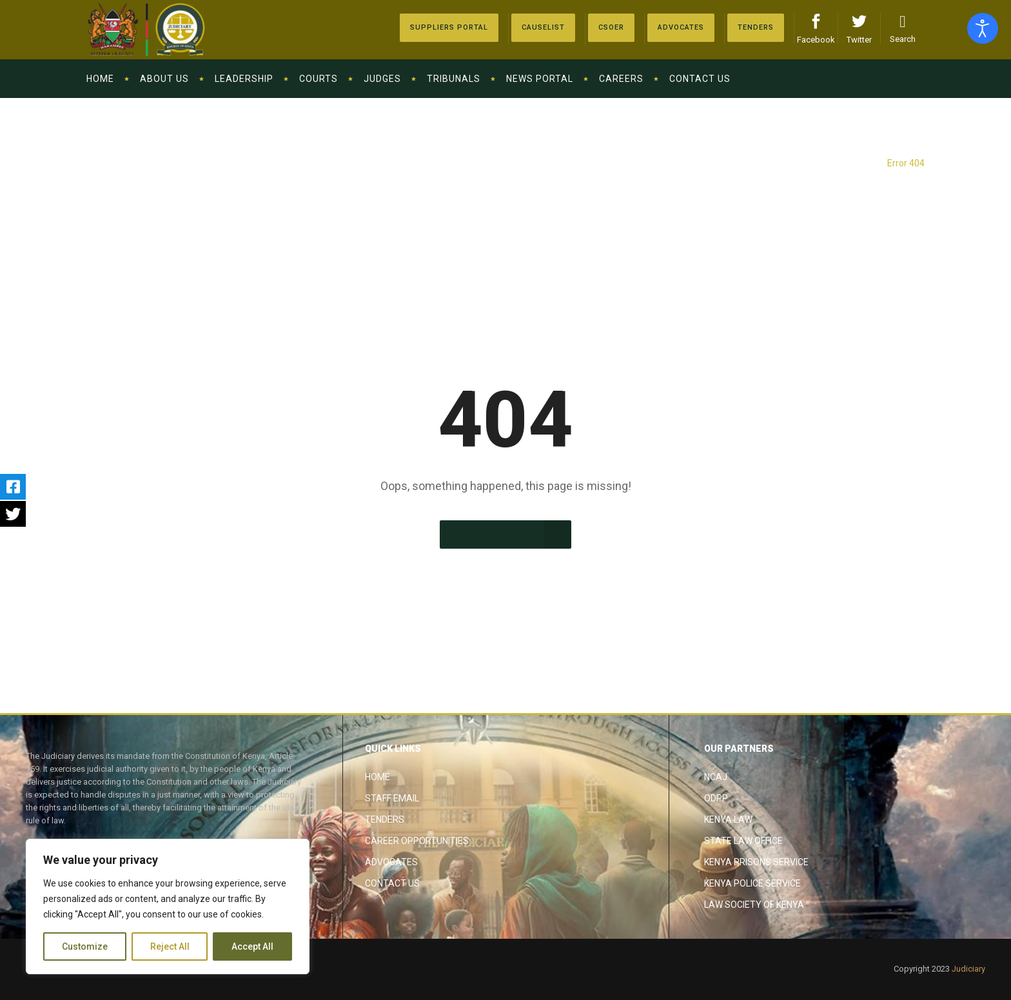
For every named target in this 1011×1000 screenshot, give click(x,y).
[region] (167, 906)
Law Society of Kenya (754, 904)
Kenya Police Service (752, 883)
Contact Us (392, 883)
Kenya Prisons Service (756, 862)
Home (377, 777)
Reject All (170, 946)
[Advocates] (611, 28)
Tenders (384, 819)
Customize (85, 946)
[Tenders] (755, 28)
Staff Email (392, 798)
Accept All (252, 946)
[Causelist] (543, 28)
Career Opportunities (417, 841)
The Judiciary (850, 163)
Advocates (391, 862)
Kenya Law (728, 819)
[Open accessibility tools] (982, 28)
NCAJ (715, 777)
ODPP (716, 798)
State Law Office (743, 841)
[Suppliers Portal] (449, 28)
